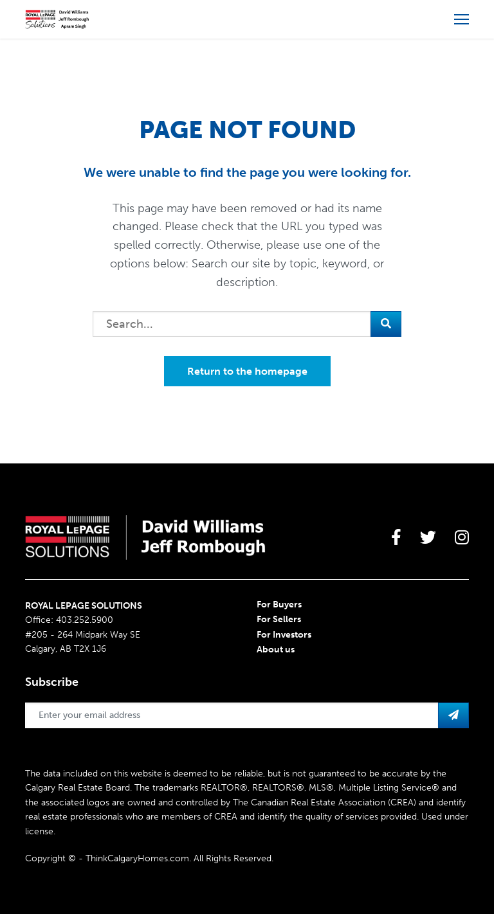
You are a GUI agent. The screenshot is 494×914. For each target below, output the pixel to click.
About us (276, 649)
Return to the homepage (247, 371)
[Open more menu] (461, 19)
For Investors (284, 634)
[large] (396, 537)
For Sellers (279, 619)
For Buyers (279, 604)
